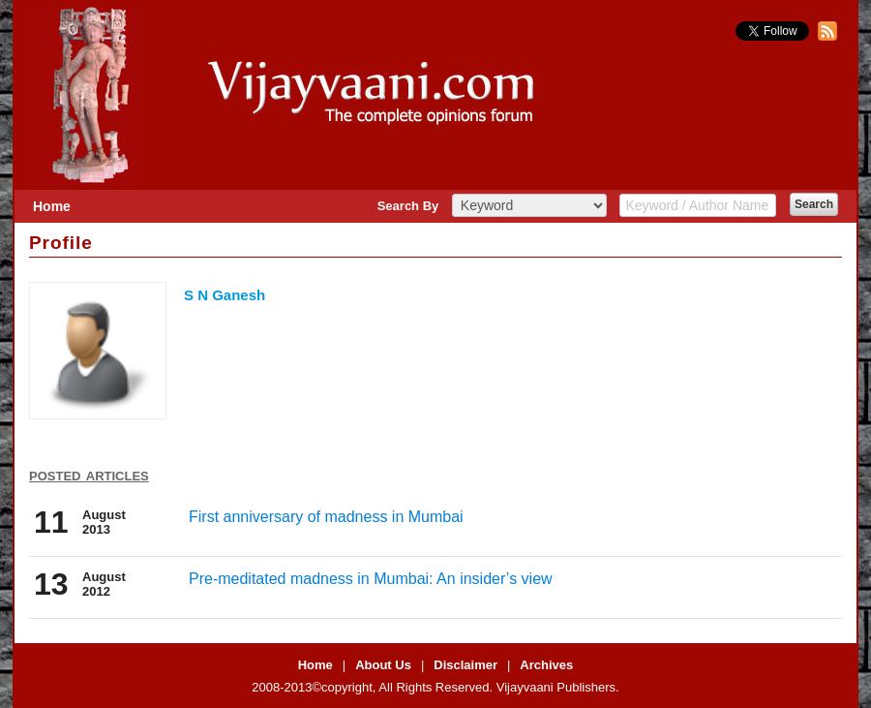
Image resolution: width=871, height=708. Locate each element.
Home (52, 206)
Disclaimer (465, 665)
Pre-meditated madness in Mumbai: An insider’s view (371, 578)
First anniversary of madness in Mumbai (326, 516)
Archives (546, 665)
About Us (383, 665)
